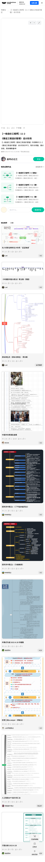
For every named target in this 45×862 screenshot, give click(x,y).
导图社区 (3, 11)
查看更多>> (40, 167)
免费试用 (34, 3)
